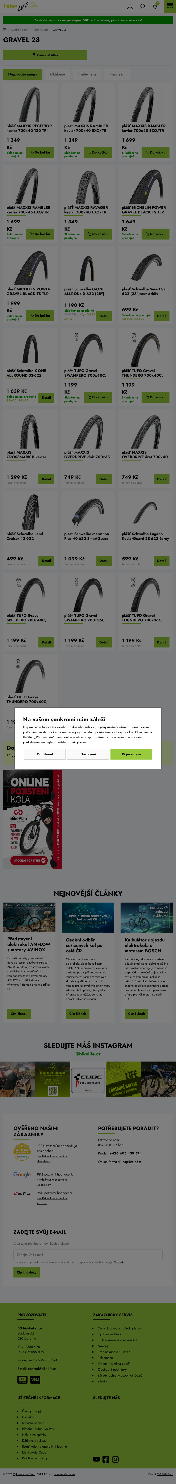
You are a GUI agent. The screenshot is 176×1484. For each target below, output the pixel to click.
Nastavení (88, 754)
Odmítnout (45, 754)
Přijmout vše (131, 754)
